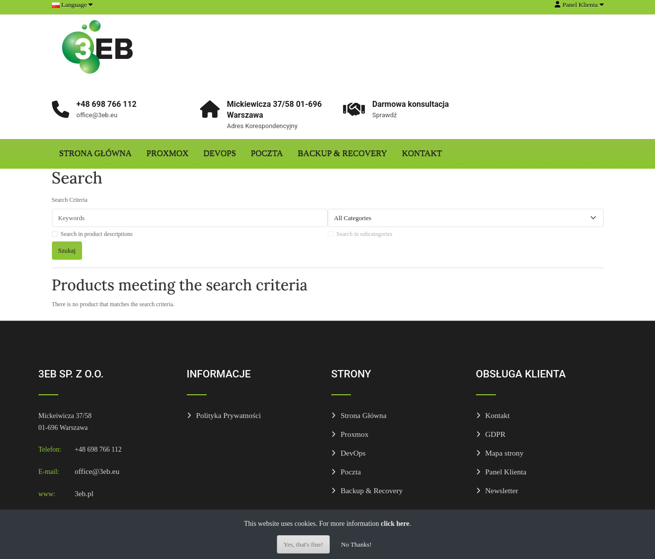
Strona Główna (95, 153)
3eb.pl (84, 493)
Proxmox (167, 153)
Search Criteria (69, 199)
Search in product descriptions (97, 234)
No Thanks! (356, 544)
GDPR (495, 434)
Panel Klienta (505, 471)
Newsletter (502, 490)
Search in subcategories (365, 234)
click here (395, 523)
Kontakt (422, 153)
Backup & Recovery (342, 153)
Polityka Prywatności (228, 415)
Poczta (267, 153)
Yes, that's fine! (303, 544)
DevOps (219, 153)
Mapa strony (504, 453)
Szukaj (67, 250)
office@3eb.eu (97, 471)
